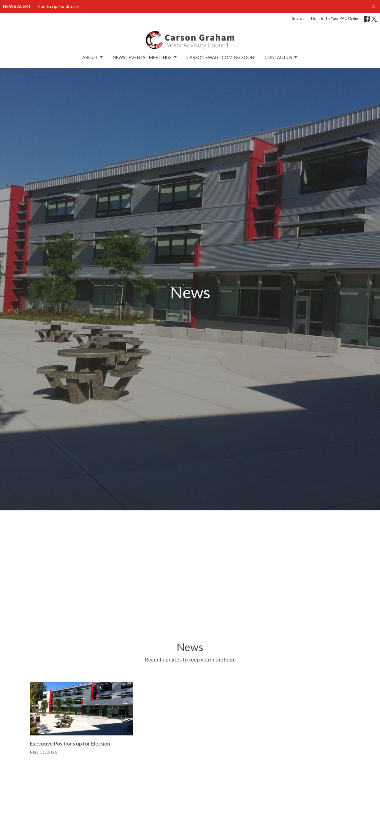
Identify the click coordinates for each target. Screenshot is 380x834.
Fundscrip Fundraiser (59, 6)
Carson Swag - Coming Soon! (221, 57)
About (93, 57)
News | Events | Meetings (145, 57)
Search (298, 18)
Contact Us (281, 57)
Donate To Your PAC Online (335, 18)
